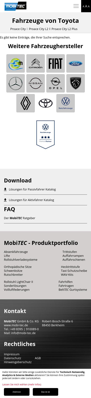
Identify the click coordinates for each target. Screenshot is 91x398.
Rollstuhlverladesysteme (20, 260)
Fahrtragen (66, 286)
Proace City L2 (38, 29)
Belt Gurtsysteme (73, 290)
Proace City (18, 29)
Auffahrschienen (73, 260)
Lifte (7, 256)
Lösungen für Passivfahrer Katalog (32, 189)
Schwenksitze (13, 271)
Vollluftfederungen (17, 290)
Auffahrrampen (73, 256)
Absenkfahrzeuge (16, 252)
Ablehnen (16, 392)
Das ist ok (45, 392)
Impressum (12, 354)
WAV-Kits (67, 275)
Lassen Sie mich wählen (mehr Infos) (21, 384)
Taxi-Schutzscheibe (74, 271)
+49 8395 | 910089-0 (24, 329)
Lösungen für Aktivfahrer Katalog (31, 200)
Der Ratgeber (19, 218)
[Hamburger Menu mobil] (76, 6)
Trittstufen (69, 252)
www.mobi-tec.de (16, 325)
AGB (38, 358)
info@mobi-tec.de (23, 333)
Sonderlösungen (15, 286)
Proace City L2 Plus (65, 29)
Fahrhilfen (66, 282)
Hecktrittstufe (70, 267)
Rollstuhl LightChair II (18, 282)
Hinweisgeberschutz (18, 362)
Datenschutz (12, 358)
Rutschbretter (13, 275)
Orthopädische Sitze (18, 267)
